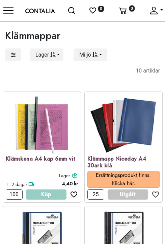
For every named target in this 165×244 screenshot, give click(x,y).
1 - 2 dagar (16, 184)
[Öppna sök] (72, 10)
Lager (64, 175)
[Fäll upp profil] (155, 10)
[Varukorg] (126, 10)
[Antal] (14, 194)
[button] (46, 54)
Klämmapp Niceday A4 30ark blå (116, 163)
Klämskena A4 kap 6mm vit (41, 159)
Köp (46, 194)
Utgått (128, 194)
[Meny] (8, 10)
